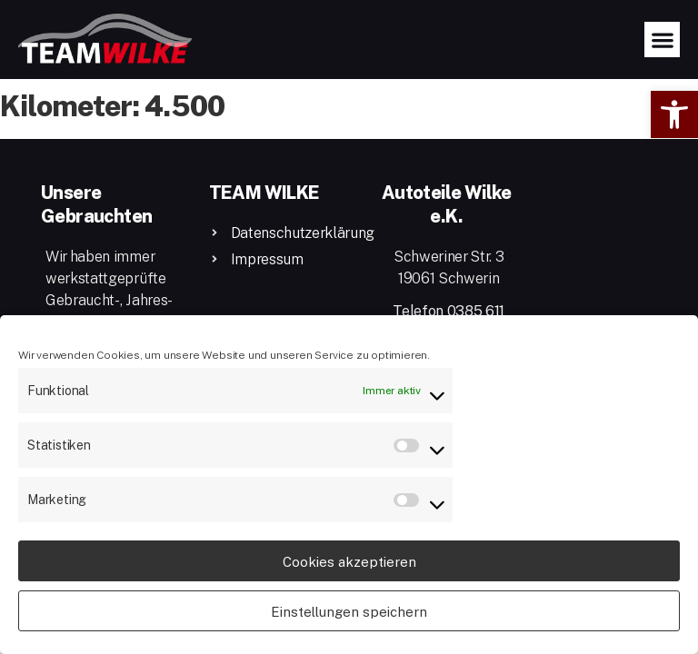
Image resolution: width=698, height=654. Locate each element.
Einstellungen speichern (349, 611)
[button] (674, 114)
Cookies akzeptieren (349, 561)
